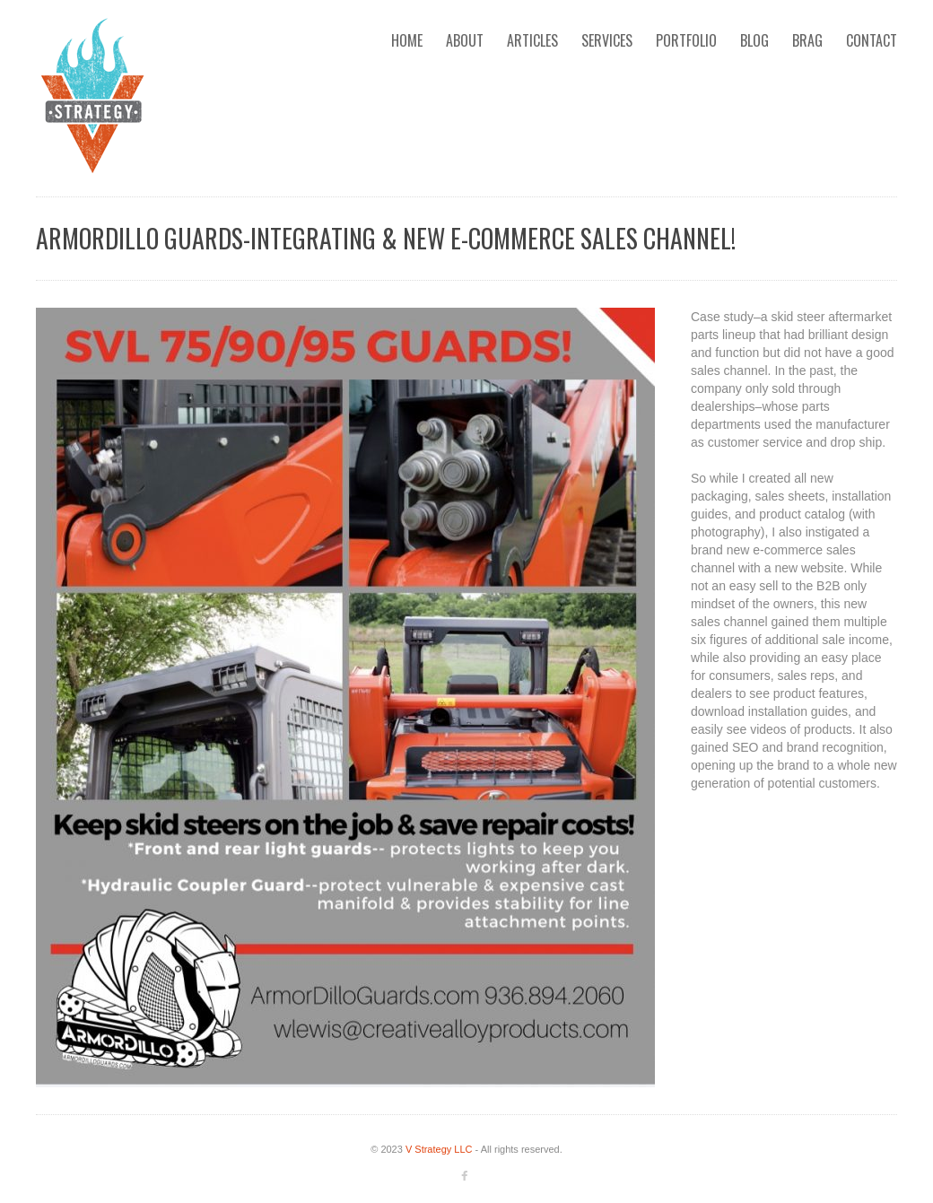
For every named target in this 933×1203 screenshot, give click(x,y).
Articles (532, 40)
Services (606, 40)
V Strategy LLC (439, 1149)
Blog (754, 40)
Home (407, 40)
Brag (807, 40)
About (465, 40)
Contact (871, 40)
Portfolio (686, 40)
